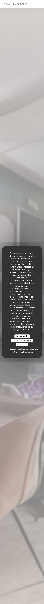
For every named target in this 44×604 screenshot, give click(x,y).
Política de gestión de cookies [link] (22, 352)
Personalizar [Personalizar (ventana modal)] (22, 345)
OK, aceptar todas (22, 336)
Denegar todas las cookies (22, 340)
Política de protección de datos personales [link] (23, 349)
